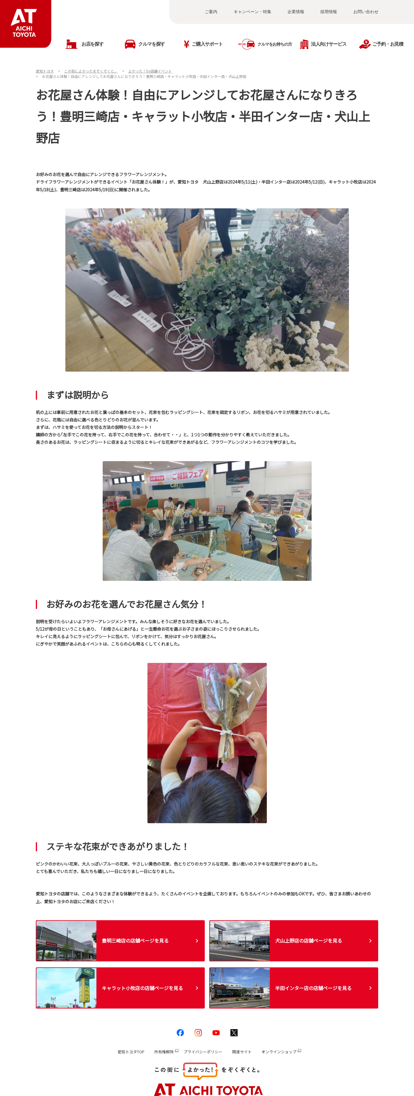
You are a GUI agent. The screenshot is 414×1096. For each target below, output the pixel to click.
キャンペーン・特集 (252, 11)
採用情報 (328, 11)
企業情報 (295, 11)
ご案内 (211, 11)
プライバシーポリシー (203, 1052)
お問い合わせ (365, 11)
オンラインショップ (278, 1052)
